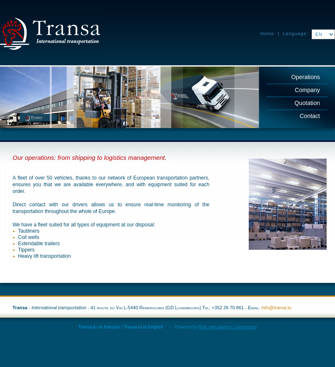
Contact (310, 116)
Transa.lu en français (99, 327)
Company (307, 90)
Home (267, 33)
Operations (305, 77)
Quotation (307, 103)
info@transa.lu (276, 307)
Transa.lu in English (143, 327)
